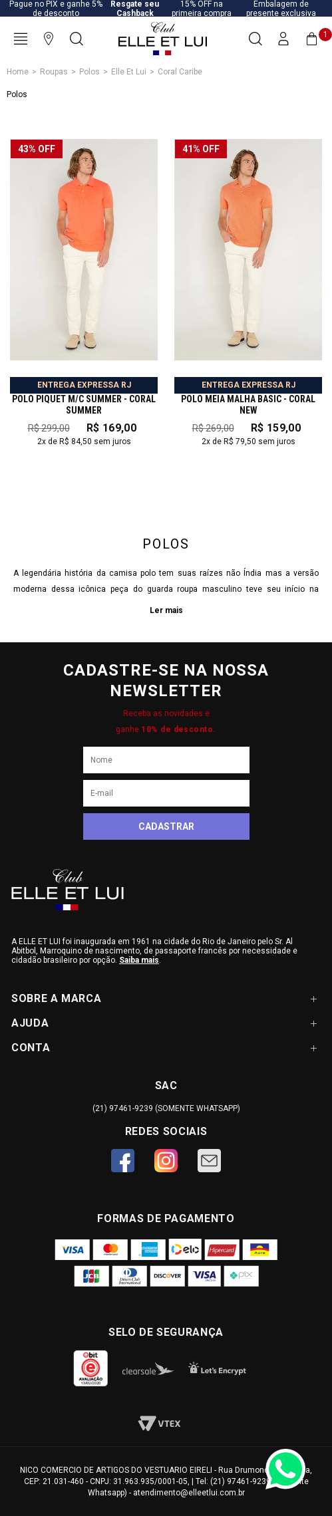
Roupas (54, 71)
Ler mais (166, 610)
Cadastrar (166, 826)
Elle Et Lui (128, 71)
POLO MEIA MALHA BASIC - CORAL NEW (248, 405)
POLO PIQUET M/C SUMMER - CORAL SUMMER (84, 405)
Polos (89, 71)
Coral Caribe (180, 71)
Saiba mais (139, 960)
